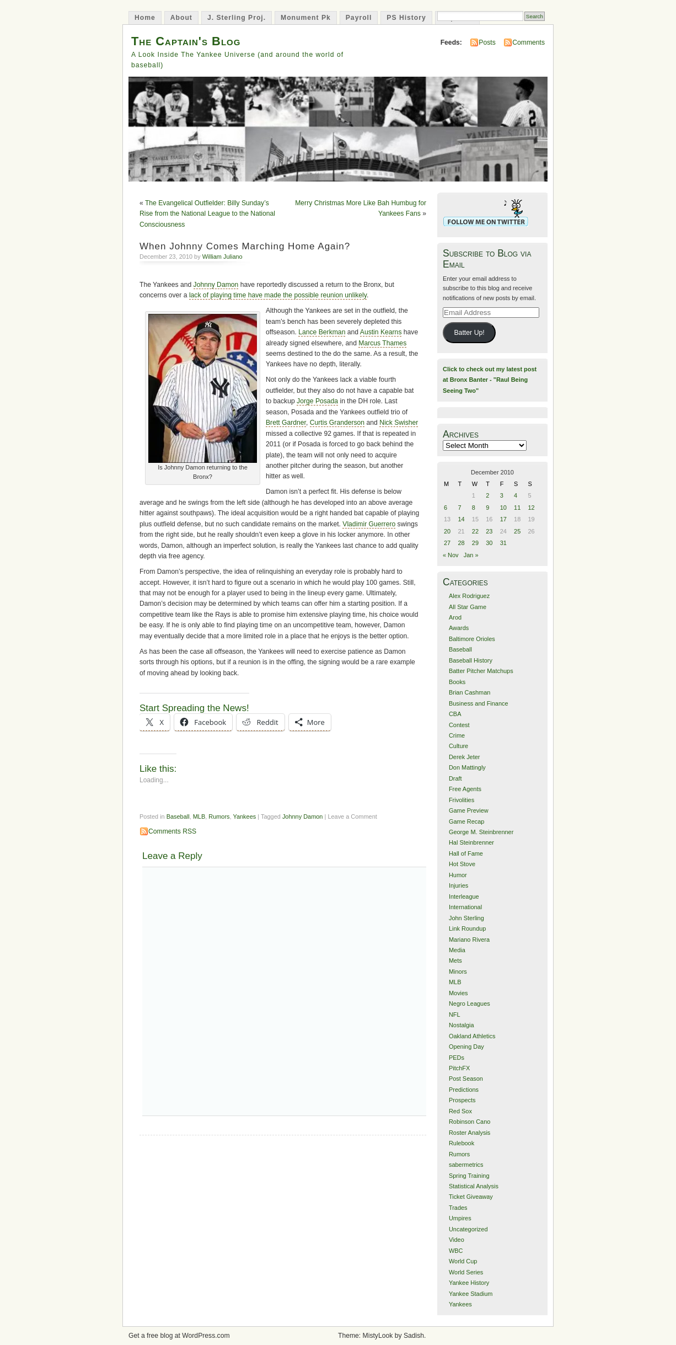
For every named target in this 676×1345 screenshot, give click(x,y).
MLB (199, 816)
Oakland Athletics (472, 1036)
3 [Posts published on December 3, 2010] (501, 495)
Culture (458, 746)
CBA (455, 714)
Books (457, 682)
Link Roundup (467, 928)
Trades (458, 1207)
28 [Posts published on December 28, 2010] (461, 543)
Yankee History (469, 1282)
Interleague (464, 896)
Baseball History (470, 660)
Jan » (471, 555)
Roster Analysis (469, 1132)
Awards (459, 628)
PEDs (456, 1057)
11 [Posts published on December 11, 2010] (517, 507)
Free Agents (465, 789)
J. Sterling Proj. (236, 18)
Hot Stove (462, 864)
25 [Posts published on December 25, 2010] (517, 531)
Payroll (359, 18)
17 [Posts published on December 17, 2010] (503, 519)
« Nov (451, 555)
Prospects (462, 1100)
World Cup (463, 1261)
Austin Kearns (381, 332)
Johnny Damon (216, 285)
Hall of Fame (466, 853)
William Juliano (222, 256)
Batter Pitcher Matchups (481, 671)
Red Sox (460, 1111)
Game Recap (466, 821)
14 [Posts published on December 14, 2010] (461, 519)
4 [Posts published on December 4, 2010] (515, 495)
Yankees (244, 816)
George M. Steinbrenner (481, 832)
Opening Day (466, 1046)
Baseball (178, 816)
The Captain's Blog (185, 41)
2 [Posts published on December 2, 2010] (487, 495)
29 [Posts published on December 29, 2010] (475, 543)
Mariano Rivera (469, 939)
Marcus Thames (382, 343)
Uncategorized (468, 1229)
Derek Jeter (464, 757)
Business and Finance (478, 703)
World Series (466, 1272)
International (465, 907)
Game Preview (469, 810)
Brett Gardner (286, 422)
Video (456, 1239)
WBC (456, 1250)
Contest (459, 725)
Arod (455, 617)
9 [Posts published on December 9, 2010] (487, 507)
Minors (458, 971)
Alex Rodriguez (469, 596)
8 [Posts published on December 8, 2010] (473, 507)
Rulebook (461, 1143)
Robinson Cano (469, 1121)
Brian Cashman (469, 692)
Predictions (464, 1089)
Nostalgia (461, 1025)
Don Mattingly (467, 767)
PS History (406, 18)
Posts (487, 42)
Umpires (460, 1218)
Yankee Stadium (470, 1293)
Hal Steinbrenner (471, 842)
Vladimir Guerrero (368, 524)
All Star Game (467, 607)
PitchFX (459, 1068)
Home (145, 18)
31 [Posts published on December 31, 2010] (503, 543)
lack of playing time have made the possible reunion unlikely (278, 295)
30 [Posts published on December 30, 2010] (489, 543)
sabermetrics (466, 1164)
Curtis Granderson (337, 422)
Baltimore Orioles (472, 639)
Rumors (218, 816)
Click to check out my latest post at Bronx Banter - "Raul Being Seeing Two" (489, 380)
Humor (458, 875)
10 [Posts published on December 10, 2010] (503, 507)
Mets (455, 960)
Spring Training (469, 1175)
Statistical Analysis (473, 1186)
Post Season (466, 1078)
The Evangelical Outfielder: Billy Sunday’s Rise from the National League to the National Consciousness (207, 213)
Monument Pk (306, 18)
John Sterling (466, 918)
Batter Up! (469, 333)
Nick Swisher (398, 422)
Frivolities (461, 800)
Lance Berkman (321, 332)
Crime (457, 735)
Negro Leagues (469, 1003)
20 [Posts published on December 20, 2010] (447, 531)
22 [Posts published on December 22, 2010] (475, 531)
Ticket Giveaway (471, 1196)
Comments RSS (172, 831)
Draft (455, 778)
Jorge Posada (317, 401)
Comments (528, 42)
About (181, 18)
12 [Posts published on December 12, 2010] (531, 507)
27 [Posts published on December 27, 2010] (447, 543)
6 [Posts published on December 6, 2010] (445, 507)
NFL (454, 1014)
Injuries (458, 885)
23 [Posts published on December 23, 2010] (489, 531)
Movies (458, 993)
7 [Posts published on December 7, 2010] (459, 507)
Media (457, 950)
